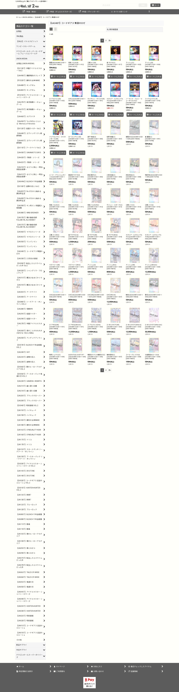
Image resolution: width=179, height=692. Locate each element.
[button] (149, 11)
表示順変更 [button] (112, 29)
